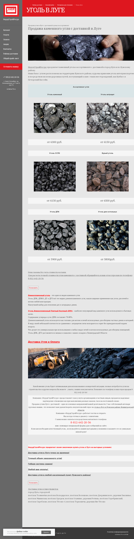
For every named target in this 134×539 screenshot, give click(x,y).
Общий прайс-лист (11, 58)
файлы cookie (22, 531)
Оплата (6, 39)
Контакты (7, 49)
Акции (6, 44)
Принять (46, 532)
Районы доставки (10, 54)
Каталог (6, 30)
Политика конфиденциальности (117, 532)
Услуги (6, 35)
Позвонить (33, 288)
